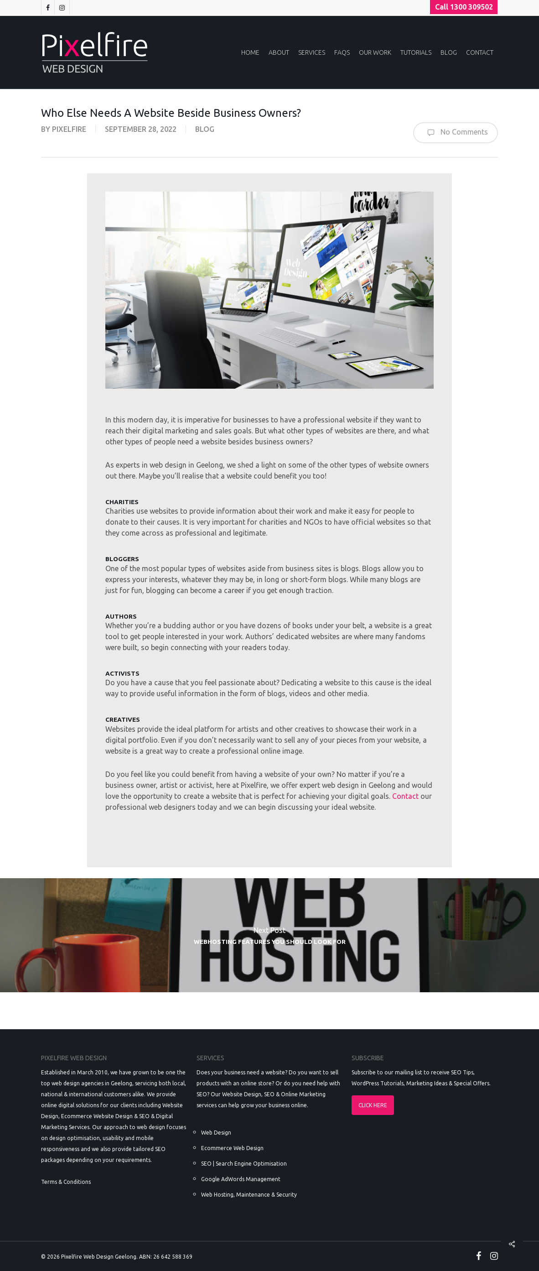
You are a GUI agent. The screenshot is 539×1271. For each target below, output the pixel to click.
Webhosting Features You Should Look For (269, 935)
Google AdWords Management (240, 1179)
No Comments (455, 133)
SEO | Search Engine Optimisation (244, 1164)
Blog (204, 129)
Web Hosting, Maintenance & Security (249, 1195)
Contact (405, 796)
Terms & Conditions (66, 1182)
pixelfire (69, 129)
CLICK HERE (372, 1105)
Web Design (216, 1133)
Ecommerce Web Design (232, 1148)
